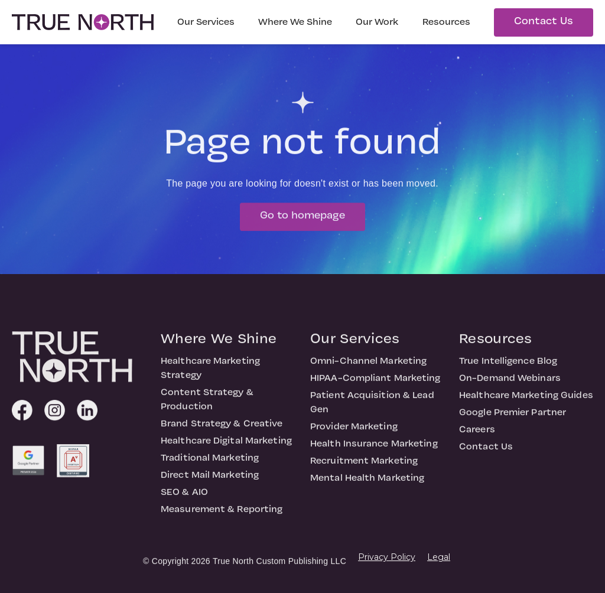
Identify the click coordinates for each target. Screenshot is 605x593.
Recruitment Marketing (364, 466)
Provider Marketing (354, 431)
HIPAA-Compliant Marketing (375, 383)
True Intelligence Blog (508, 366)
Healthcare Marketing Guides (526, 400)
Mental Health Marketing (367, 483)
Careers (477, 434)
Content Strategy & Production (207, 404)
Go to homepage (302, 220)
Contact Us (543, 21)
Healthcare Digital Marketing (226, 446)
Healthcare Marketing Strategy (210, 373)
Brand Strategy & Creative (222, 429)
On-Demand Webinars (510, 383)
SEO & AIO (184, 497)
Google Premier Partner (512, 417)
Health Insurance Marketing (374, 449)
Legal (438, 557)
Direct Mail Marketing (210, 480)
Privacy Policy (386, 557)
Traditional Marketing (210, 463)
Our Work (377, 22)
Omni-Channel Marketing (368, 366)
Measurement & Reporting (221, 514)
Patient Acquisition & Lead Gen (372, 407)
